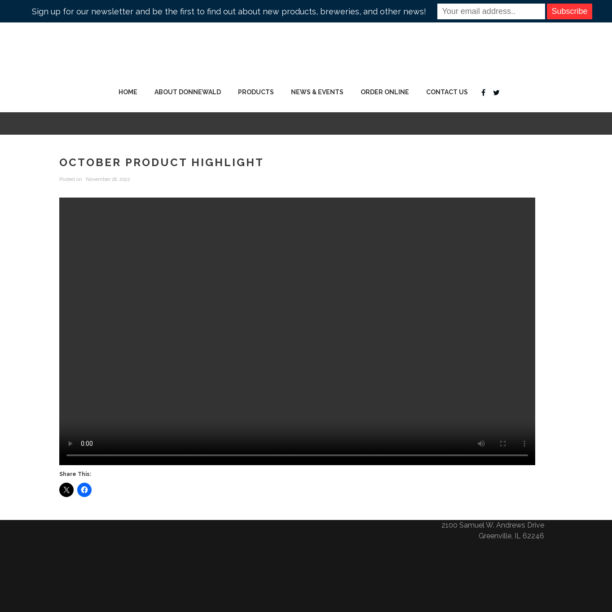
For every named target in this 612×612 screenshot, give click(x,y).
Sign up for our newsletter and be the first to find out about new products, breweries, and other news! (229, 11)
